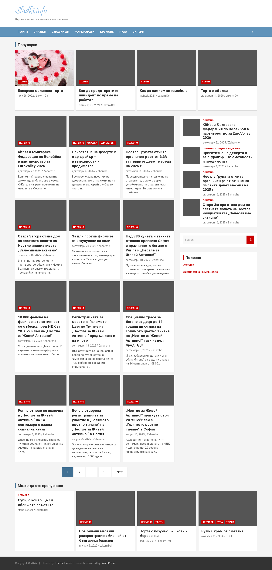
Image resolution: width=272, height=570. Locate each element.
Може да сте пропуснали (40, 485)
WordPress (108, 563)
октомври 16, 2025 (137, 171)
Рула (123, 31)
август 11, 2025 (135, 434)
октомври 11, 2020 (212, 95)
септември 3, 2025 (29, 434)
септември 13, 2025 (84, 345)
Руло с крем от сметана (222, 531)
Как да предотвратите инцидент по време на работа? (98, 95)
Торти (23, 31)
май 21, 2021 (147, 95)
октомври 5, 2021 (89, 105)
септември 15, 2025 (30, 340)
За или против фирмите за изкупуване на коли (92, 238)
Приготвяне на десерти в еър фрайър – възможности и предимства (94, 159)
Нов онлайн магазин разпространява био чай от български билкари (103, 536)
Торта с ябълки (214, 90)
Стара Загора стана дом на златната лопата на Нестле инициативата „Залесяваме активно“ (39, 243)
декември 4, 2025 (83, 171)
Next (120, 472)
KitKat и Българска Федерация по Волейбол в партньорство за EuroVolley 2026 (39, 159)
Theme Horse (63, 563)
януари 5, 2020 (88, 545)
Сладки (39, 31)
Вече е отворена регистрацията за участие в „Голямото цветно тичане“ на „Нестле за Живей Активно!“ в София (90, 422)
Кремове (107, 31)
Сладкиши (60, 31)
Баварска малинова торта (40, 90)
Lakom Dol (42, 95)
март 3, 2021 (25, 509)
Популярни (27, 45)
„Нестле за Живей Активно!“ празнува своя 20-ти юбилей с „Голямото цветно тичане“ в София (147, 419)
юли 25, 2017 (148, 540)
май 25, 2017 (209, 536)
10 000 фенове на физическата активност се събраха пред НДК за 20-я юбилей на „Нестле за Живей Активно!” (39, 326)
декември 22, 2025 (29, 171)
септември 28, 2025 (84, 245)
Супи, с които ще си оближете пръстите (35, 502)
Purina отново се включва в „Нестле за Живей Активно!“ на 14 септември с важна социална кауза (40, 419)
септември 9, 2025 (137, 350)
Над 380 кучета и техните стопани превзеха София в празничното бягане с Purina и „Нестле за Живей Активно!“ (148, 245)
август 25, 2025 (81, 439)
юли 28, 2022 (26, 95)
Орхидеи (188, 265)
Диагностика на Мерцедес (200, 272)
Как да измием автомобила (163, 90)
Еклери (138, 31)
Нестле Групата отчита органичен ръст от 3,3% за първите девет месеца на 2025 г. (148, 159)
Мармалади (84, 31)
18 (104, 472)
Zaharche (49, 171)
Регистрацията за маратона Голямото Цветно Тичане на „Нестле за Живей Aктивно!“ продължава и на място (93, 329)
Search (250, 240)
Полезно (24, 143)
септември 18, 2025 (138, 259)
